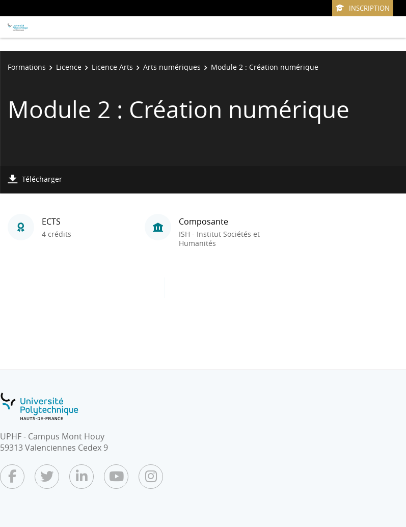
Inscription (363, 8)
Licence (69, 67)
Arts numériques (172, 67)
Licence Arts (112, 67)
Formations (27, 67)
